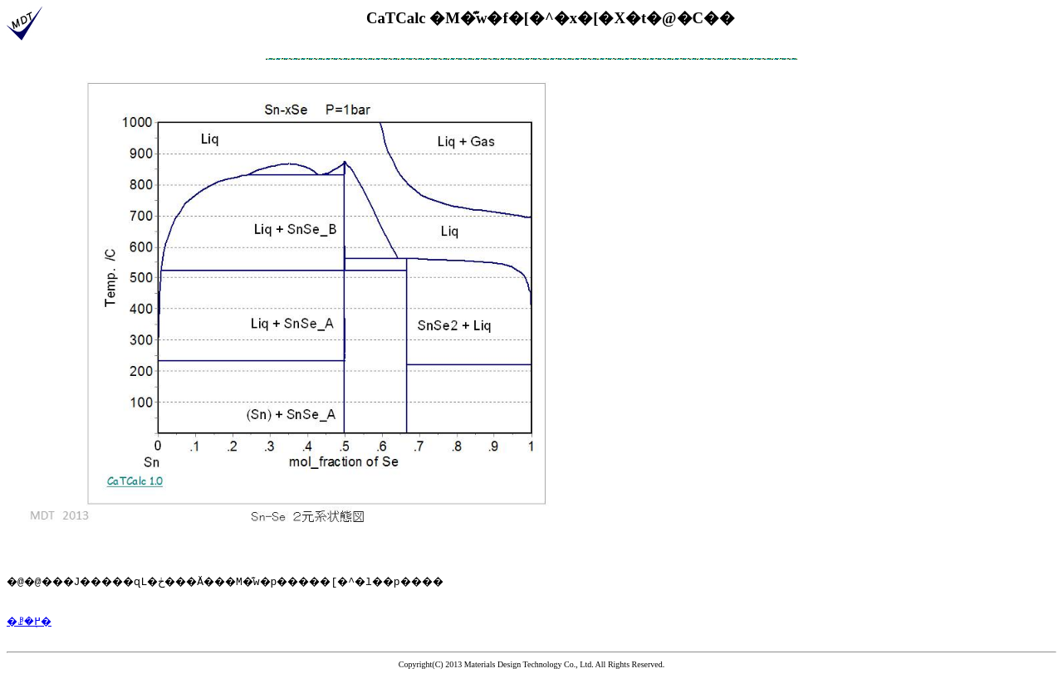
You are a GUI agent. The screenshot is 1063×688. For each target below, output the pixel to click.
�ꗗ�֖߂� (33, 630)
